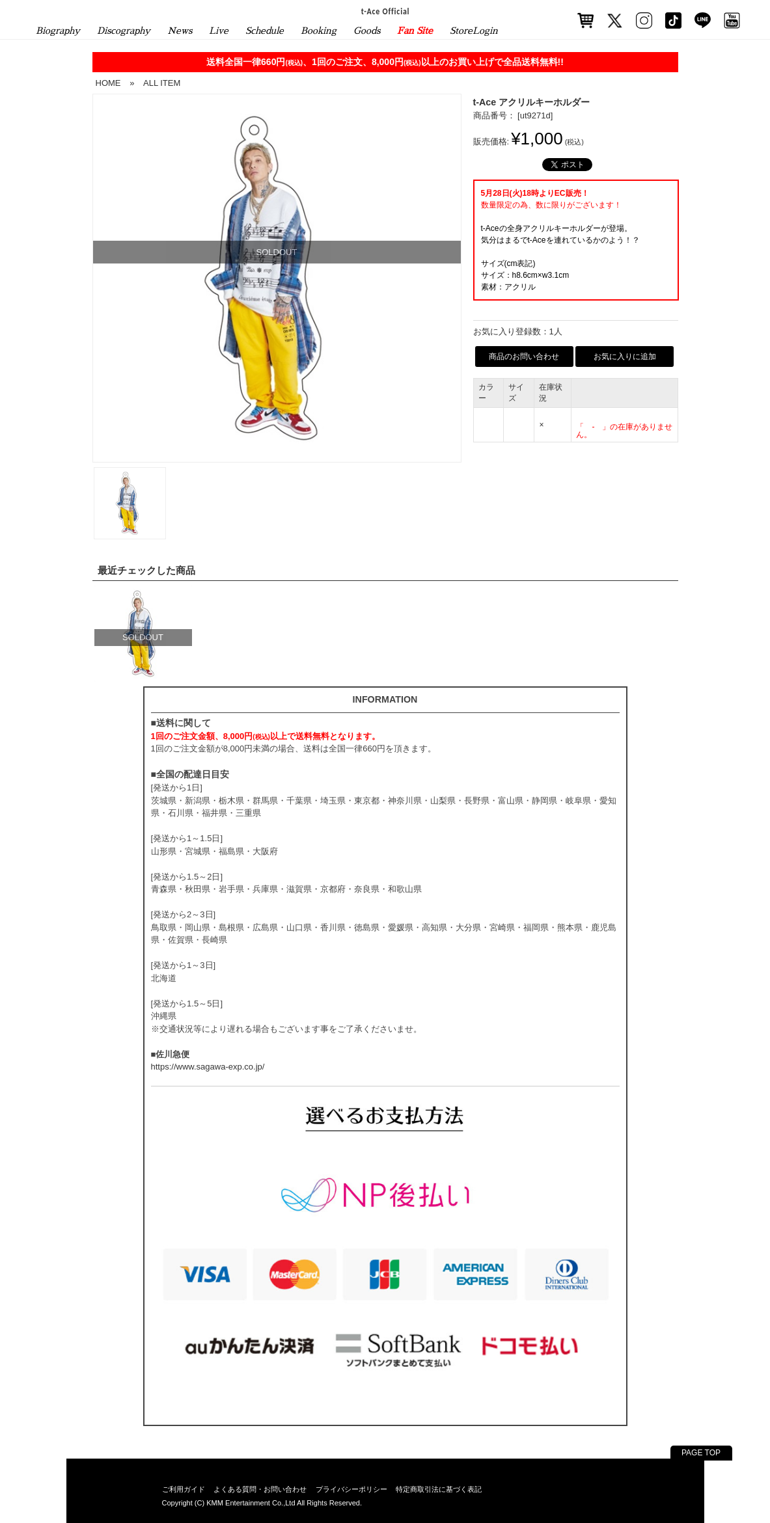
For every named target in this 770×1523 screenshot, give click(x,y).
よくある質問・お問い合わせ (260, 1489)
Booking (319, 30)
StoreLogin (474, 30)
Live (218, 30)
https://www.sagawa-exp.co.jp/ (208, 1066)
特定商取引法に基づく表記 (439, 1489)
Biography (58, 30)
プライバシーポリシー (351, 1489)
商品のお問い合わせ (524, 356)
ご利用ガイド (183, 1489)
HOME (108, 83)
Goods (366, 30)
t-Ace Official (385, 11)
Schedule (264, 30)
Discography (123, 30)
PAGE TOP (701, 1452)
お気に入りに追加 (625, 356)
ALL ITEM (161, 83)
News (179, 30)
